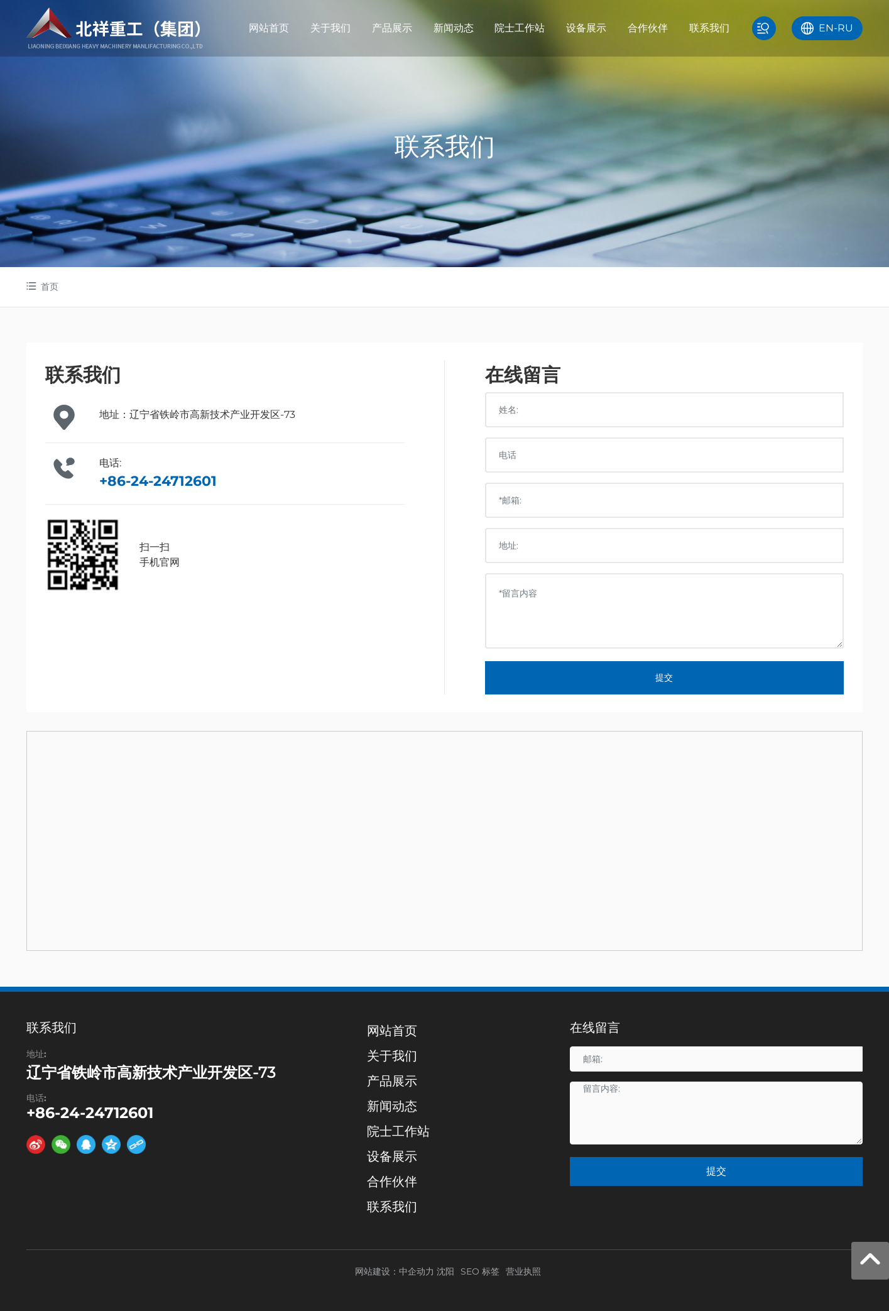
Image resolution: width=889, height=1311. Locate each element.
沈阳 (445, 1271)
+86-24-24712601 (158, 481)
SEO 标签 (480, 1271)
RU (845, 28)
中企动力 (416, 1271)
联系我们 (445, 146)
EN (826, 28)
